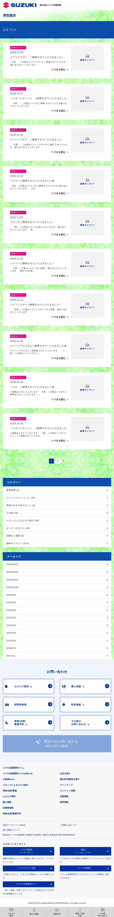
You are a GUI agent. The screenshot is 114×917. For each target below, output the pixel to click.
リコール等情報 (83, 868)
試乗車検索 (8, 808)
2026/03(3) (12, 572)
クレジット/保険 (67, 790)
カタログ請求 (9, 796)
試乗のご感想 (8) (15, 535)
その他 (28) (12, 513)
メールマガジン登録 (26, 868)
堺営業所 (9, 15)
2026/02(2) (12, 579)
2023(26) (11, 610)
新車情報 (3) (12, 490)
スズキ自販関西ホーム (13, 768)
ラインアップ (66, 785)
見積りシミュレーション (83, 850)
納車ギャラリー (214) (17, 543)
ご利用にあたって (68, 825)
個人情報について (11, 830)
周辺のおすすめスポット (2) (21, 505)
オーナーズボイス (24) (18, 528)
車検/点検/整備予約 (12, 813)
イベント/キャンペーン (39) (20, 498)
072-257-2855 (57, 746)
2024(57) (11, 602)
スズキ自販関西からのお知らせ (18, 773)
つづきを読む (58, 69)
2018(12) (11, 648)
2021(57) (11, 625)
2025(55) (11, 595)
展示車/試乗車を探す (70, 779)
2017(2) (10, 656)
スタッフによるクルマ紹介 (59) (22, 520)
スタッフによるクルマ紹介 (15, 785)
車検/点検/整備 (10, 790)
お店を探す (65, 773)
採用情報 (64, 802)
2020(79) (11, 633)
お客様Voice (9, 779)
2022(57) (11, 617)
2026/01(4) (12, 587)
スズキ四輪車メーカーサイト (26, 850)
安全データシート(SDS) (14, 825)
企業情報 (64, 796)
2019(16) (11, 640)
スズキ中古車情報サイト (26, 884)
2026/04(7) (12, 564)
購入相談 (7, 802)
